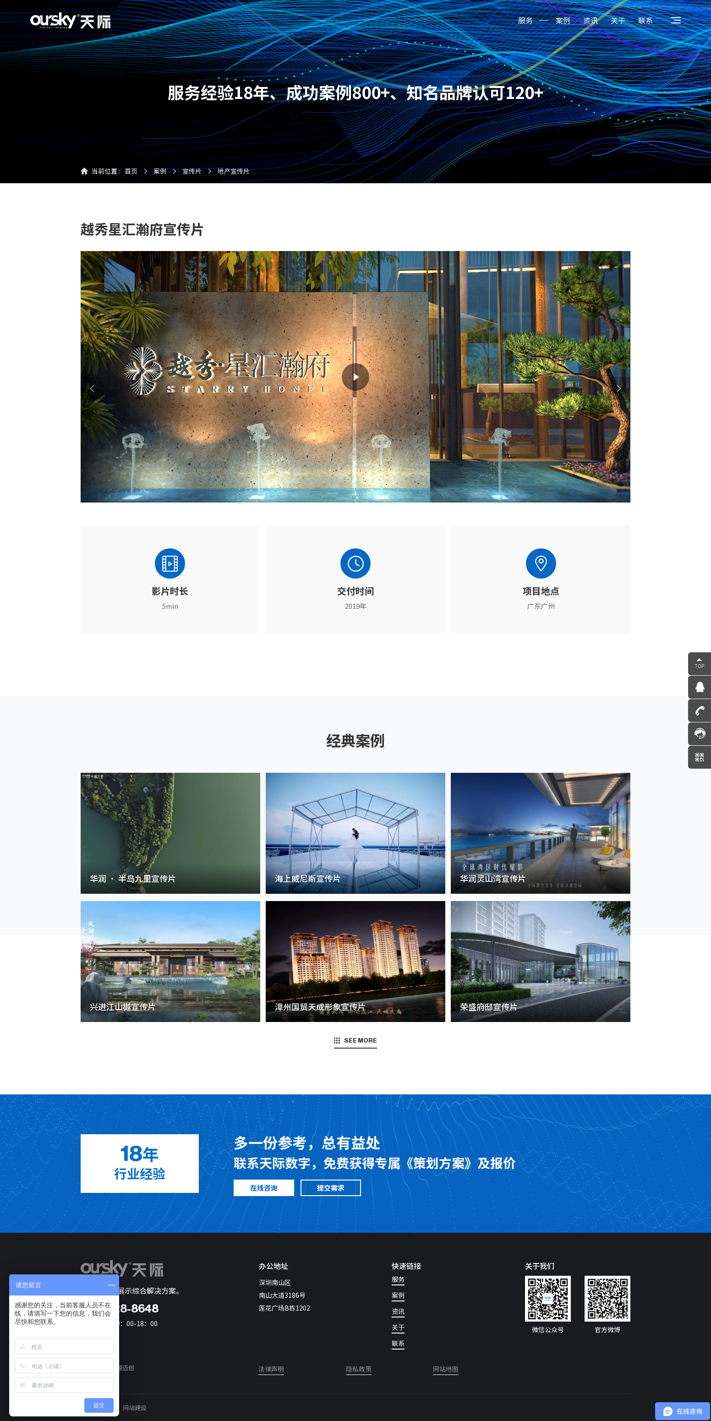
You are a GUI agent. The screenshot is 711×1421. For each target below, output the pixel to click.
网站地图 (446, 1369)
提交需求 (331, 1187)
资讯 (590, 20)
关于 (618, 20)
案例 (563, 20)
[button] (92, 388)
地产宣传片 (234, 170)
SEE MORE (355, 1041)
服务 (525, 20)
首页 (131, 170)
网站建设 (135, 1407)
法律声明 (271, 1369)
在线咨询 (264, 1187)
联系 (645, 20)
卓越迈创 (122, 1367)
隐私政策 (359, 1369)
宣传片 (192, 170)
